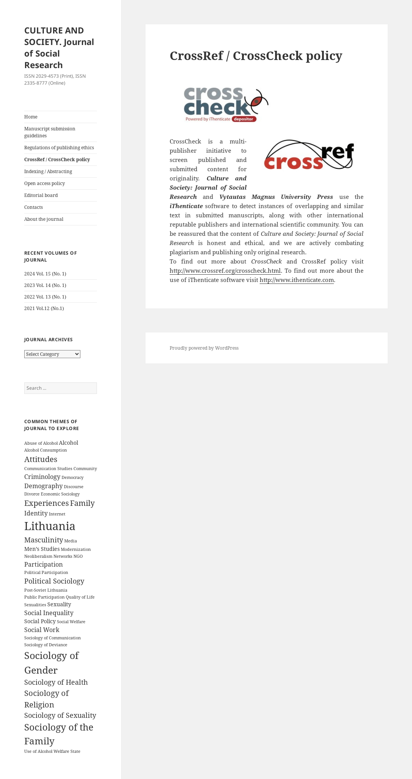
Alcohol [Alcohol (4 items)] (68, 442)
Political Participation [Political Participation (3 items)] (46, 572)
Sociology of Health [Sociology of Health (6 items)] (56, 682)
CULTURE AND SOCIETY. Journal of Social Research (59, 47)
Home (30, 116)
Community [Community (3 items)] (85, 468)
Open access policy (44, 183)
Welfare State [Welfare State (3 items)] (66, 751)
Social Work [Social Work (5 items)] (41, 630)
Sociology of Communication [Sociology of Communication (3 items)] (52, 638)
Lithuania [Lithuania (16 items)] (49, 526)
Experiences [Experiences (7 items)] (46, 503)
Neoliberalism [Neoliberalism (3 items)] (38, 556)
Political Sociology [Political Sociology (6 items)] (54, 581)
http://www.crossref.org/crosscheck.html (225, 270)
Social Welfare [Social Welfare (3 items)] (71, 621)
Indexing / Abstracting (48, 171)
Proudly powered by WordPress (204, 348)
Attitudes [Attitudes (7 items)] (40, 459)
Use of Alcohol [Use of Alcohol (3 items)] (38, 751)
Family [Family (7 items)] (82, 503)
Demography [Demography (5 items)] (43, 486)
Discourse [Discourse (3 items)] (73, 486)
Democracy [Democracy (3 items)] (72, 477)
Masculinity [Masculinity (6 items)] (43, 539)
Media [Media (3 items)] (70, 541)
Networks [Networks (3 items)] (62, 556)
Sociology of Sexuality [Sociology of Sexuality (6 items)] (60, 715)
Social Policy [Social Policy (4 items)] (40, 621)
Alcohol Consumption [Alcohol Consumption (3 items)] (45, 450)
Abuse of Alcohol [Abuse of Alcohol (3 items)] (41, 443)
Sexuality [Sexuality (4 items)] (59, 604)
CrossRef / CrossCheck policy (57, 159)
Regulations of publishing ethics (59, 147)
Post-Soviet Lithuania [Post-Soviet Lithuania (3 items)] (45, 590)
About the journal (43, 219)
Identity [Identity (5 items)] (36, 513)
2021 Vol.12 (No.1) (44, 308)
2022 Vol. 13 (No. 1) (45, 297)
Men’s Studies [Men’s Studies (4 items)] (42, 548)
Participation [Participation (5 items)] (43, 564)
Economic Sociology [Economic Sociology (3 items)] (60, 494)
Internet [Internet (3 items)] (57, 514)
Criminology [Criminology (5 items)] (42, 476)
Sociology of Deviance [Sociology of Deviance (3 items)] (45, 644)
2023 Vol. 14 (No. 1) (45, 285)
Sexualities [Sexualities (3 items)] (35, 604)
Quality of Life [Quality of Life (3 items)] (80, 597)
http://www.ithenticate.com (297, 280)
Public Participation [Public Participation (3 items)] (44, 597)
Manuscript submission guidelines (49, 132)
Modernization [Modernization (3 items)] (76, 549)
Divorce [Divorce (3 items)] (32, 494)
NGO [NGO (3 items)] (78, 556)
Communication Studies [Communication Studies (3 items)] (48, 468)
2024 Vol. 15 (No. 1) (45, 273)
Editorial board (41, 195)
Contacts (33, 207)
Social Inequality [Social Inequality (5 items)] (48, 613)
